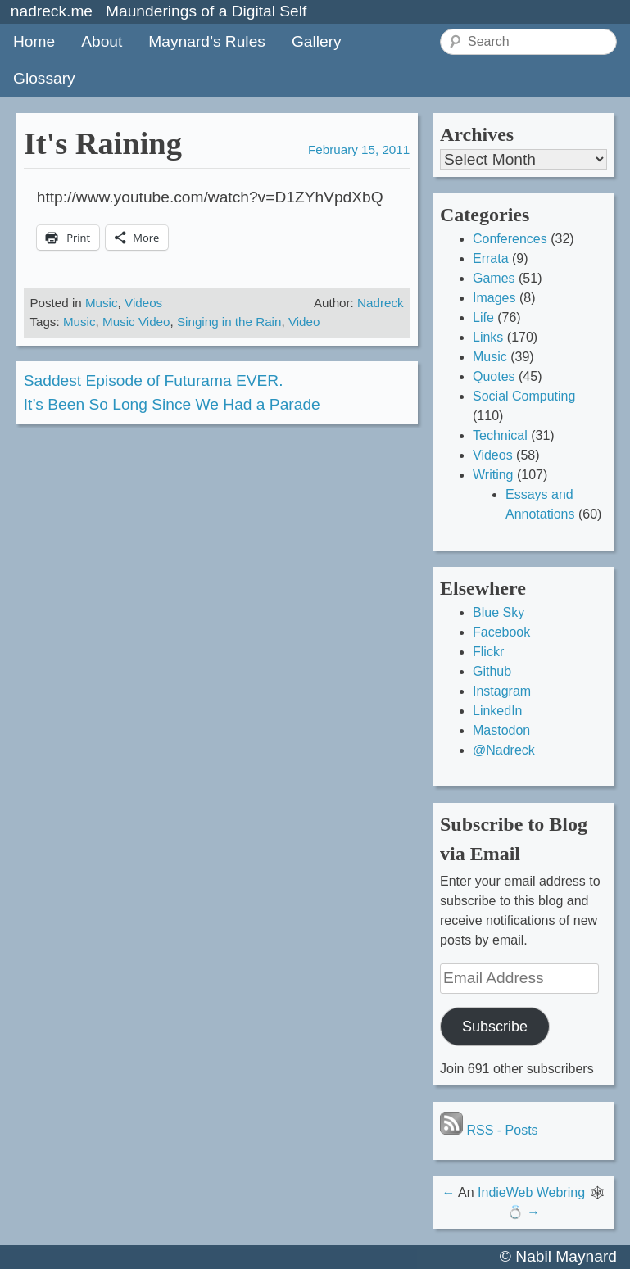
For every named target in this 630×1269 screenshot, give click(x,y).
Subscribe (495, 1026)
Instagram (502, 691)
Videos (143, 303)
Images (494, 298)
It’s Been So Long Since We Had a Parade (172, 404)
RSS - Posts (489, 1130)
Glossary (44, 78)
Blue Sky (498, 612)
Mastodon (501, 730)
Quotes (494, 376)
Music (101, 303)
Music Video (136, 322)
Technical (500, 435)
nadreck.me (52, 11)
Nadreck (380, 303)
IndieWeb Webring (531, 1192)
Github (492, 671)
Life (483, 317)
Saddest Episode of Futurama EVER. (153, 380)
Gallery (317, 41)
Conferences (510, 239)
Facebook (501, 632)
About (101, 41)
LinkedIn (498, 711)
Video (304, 322)
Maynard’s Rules (206, 41)
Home (34, 41)
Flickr (488, 652)
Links (488, 337)
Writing (493, 475)
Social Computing (524, 396)
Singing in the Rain (229, 322)
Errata (491, 258)
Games (494, 278)
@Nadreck (504, 750)
